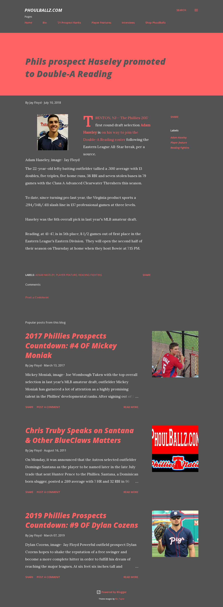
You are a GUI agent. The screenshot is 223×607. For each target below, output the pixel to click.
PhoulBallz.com (43, 10)
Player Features (101, 22)
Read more (131, 407)
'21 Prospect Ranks (69, 22)
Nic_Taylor (119, 599)
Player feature (179, 142)
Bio (45, 22)
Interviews (128, 22)
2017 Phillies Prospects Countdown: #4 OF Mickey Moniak (71, 345)
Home (28, 22)
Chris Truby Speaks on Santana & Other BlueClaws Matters (79, 435)
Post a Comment (37, 297)
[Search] (181, 10)
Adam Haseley (179, 137)
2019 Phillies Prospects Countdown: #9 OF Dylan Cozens (81, 520)
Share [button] (174, 117)
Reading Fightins (180, 147)
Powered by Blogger (111, 592)
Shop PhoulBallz (155, 22)
